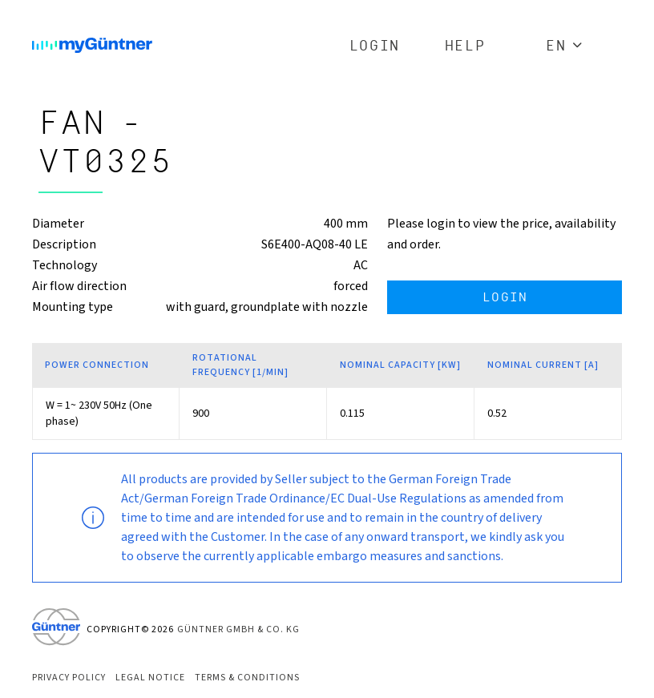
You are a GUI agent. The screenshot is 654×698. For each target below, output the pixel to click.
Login (374, 46)
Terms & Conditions (247, 677)
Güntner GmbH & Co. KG (238, 629)
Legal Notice (150, 677)
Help (465, 46)
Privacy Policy (69, 677)
